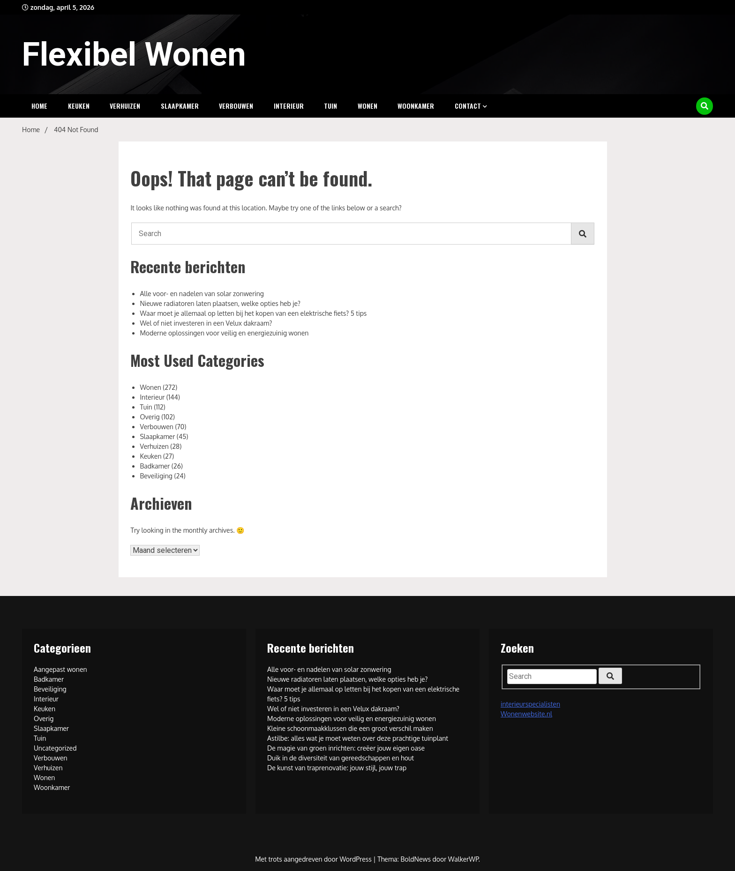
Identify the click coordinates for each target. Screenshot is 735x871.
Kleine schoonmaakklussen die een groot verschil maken (350, 728)
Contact (468, 106)
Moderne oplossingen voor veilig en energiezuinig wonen (224, 333)
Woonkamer (416, 106)
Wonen (367, 106)
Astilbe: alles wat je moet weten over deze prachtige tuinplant (357, 738)
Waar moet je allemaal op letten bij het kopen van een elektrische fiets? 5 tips (253, 313)
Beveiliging (156, 476)
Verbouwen (236, 106)
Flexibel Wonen (134, 54)
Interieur (289, 106)
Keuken (79, 106)
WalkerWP (463, 859)
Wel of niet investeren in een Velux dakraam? (206, 323)
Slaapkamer (180, 106)
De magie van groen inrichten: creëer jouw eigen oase (346, 748)
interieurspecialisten (530, 704)
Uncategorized (55, 748)
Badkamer (155, 466)
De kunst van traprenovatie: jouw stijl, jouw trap (336, 768)
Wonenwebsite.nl (526, 714)
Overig (149, 417)
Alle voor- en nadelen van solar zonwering (202, 294)
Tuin (330, 106)
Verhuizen (125, 106)
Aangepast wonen (60, 669)
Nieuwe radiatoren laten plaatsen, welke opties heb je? (220, 303)
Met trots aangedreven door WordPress (314, 859)
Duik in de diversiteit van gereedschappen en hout (340, 758)
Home (39, 106)
